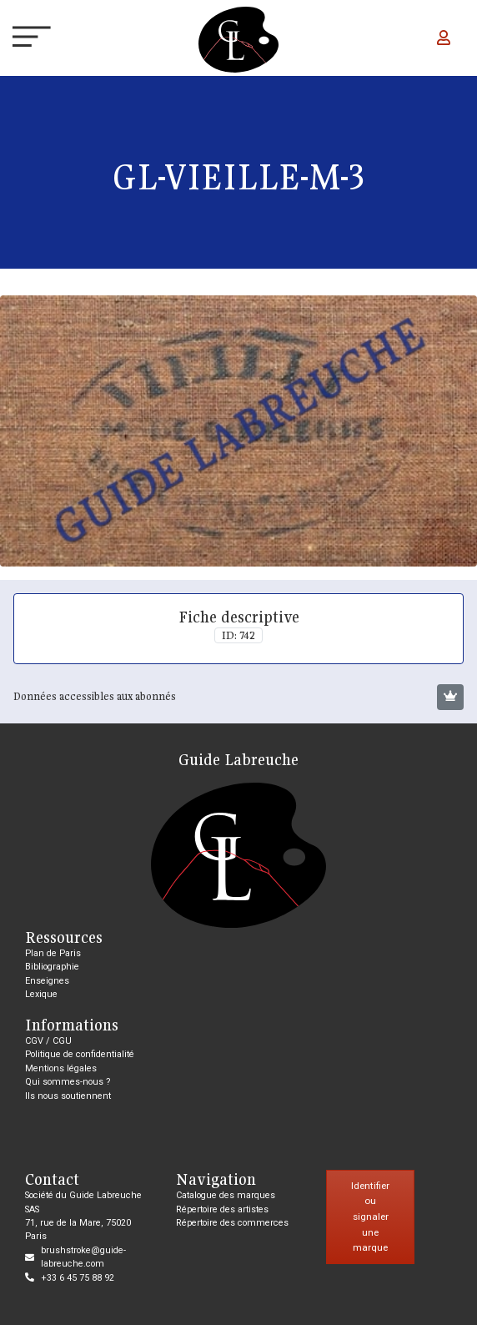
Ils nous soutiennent (68, 1096)
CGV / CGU (48, 1040)
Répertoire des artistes (222, 1209)
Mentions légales (61, 1068)
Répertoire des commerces (232, 1222)
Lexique (41, 994)
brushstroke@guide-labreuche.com (83, 1257)
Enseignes (47, 980)
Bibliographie (52, 966)
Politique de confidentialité (79, 1054)
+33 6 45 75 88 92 (77, 1277)
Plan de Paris (53, 953)
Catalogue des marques (225, 1195)
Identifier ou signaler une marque (370, 1217)
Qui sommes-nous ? (68, 1081)
